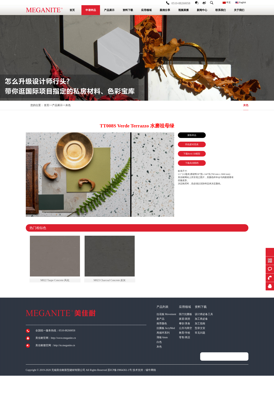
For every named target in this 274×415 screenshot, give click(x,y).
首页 (46, 105)
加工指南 (200, 323)
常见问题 (200, 332)
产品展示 (57, 105)
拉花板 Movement (166, 314)
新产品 (160, 318)
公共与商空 (185, 328)
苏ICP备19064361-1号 (120, 370)
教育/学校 (184, 332)
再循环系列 (163, 332)
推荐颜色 (162, 323)
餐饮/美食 (184, 323)
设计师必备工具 (204, 314)
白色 (159, 342)
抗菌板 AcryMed (166, 328)
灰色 (245, 105)
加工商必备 (201, 318)
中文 (227, 2)
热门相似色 (37, 228)
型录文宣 (200, 328)
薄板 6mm (162, 337)
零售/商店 (184, 337)
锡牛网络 (151, 370)
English (240, 2)
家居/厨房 (184, 318)
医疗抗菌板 (185, 314)
